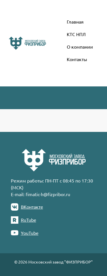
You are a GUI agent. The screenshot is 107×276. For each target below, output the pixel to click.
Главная (75, 21)
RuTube (23, 220)
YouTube (25, 232)
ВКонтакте (27, 207)
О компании (80, 46)
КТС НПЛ (76, 34)
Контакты (77, 59)
